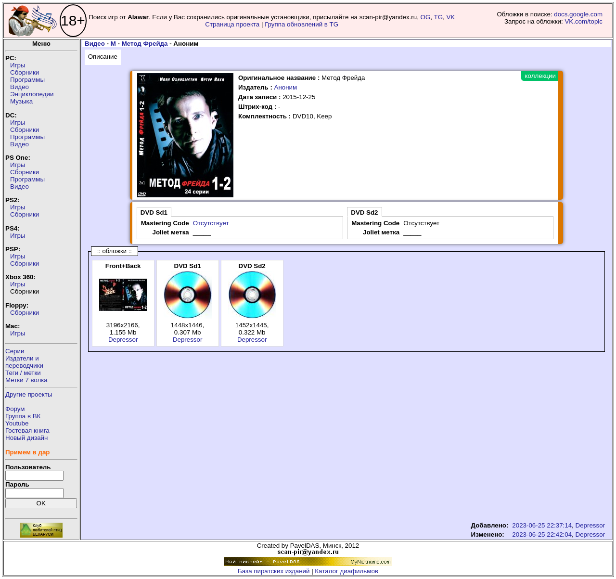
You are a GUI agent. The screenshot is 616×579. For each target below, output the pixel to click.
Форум (15, 408)
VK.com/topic (584, 21)
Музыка (21, 101)
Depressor (123, 339)
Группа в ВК (22, 416)
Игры (17, 65)
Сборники (24, 72)
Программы (27, 79)
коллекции (540, 75)
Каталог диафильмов (346, 571)
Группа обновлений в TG (301, 24)
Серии (14, 351)
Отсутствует (211, 223)
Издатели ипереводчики (24, 362)
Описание (102, 56)
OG (426, 17)
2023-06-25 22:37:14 (542, 525)
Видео (19, 86)
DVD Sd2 (364, 212)
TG (438, 17)
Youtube (16, 423)
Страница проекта (232, 24)
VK (450, 17)
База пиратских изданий (273, 571)
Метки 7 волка (26, 380)
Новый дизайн (26, 437)
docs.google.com (578, 14)
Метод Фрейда (145, 43)
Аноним (285, 87)
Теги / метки (23, 372)
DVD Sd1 (154, 212)
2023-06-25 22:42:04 (542, 534)
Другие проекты (28, 394)
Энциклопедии (31, 94)
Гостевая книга (27, 430)
